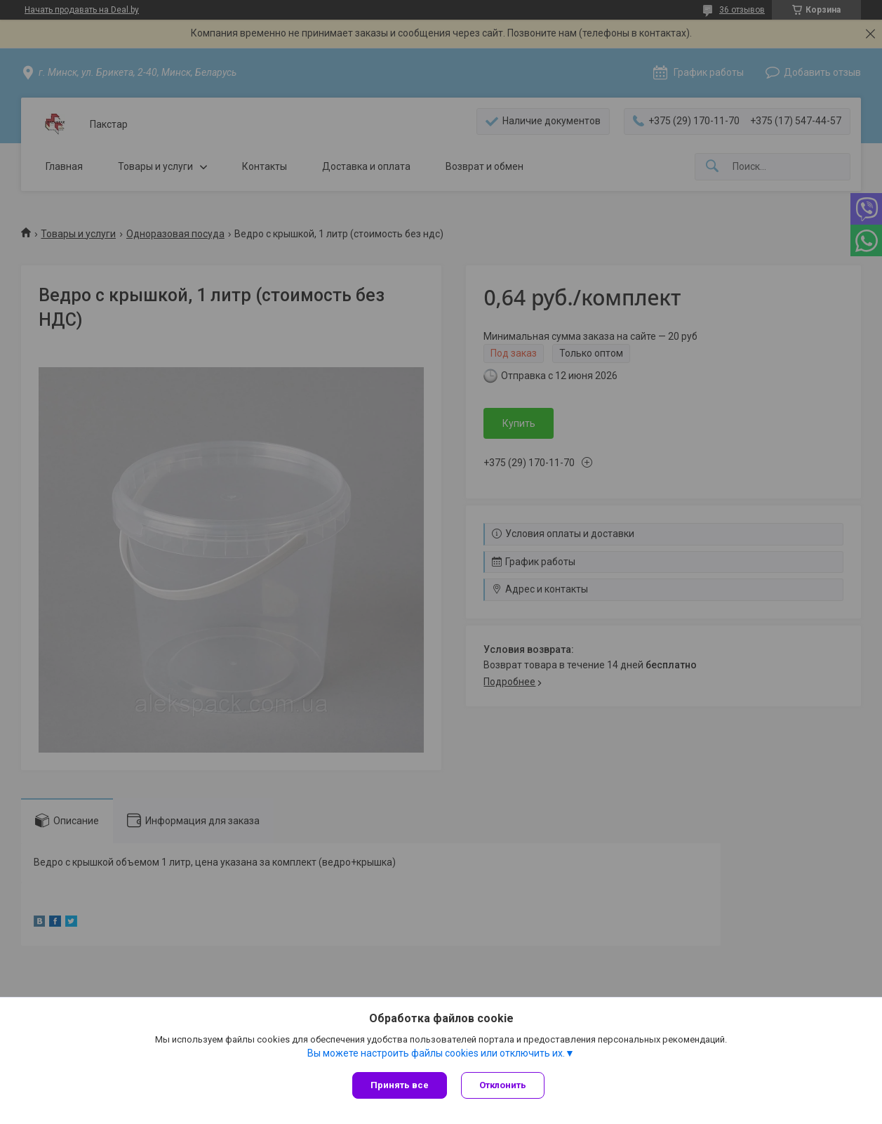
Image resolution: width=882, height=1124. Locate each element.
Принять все (399, 1085)
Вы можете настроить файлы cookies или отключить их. (436, 1053)
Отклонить (502, 1085)
